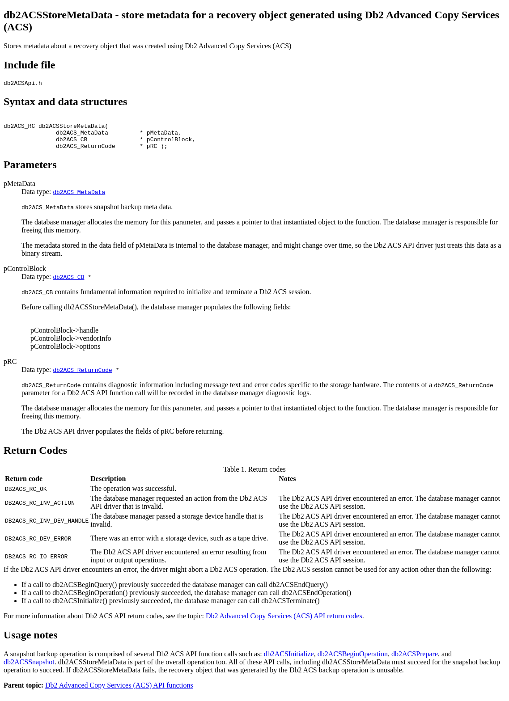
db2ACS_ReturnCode (82, 378)
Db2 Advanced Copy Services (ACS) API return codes (284, 624)
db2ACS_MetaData (79, 200)
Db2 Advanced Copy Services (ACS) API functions (119, 693)
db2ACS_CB (68, 285)
